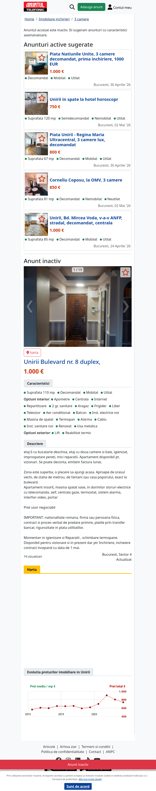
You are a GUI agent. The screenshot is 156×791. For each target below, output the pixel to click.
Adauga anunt (91, 7)
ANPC (110, 751)
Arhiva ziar (68, 746)
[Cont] (119, 7)
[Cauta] (72, 7)
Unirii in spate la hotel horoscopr (84, 99)
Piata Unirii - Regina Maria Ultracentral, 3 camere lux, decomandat (77, 139)
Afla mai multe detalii (90, 779)
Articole (49, 746)
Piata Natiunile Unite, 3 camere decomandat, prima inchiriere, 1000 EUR (87, 59)
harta (32, 352)
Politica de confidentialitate (62, 751)
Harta (32, 569)
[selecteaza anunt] (42, 58)
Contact (95, 751)
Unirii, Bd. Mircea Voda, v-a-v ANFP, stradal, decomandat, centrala (86, 220)
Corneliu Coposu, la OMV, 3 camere (86, 180)
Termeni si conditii (96, 746)
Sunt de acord (77, 786)
